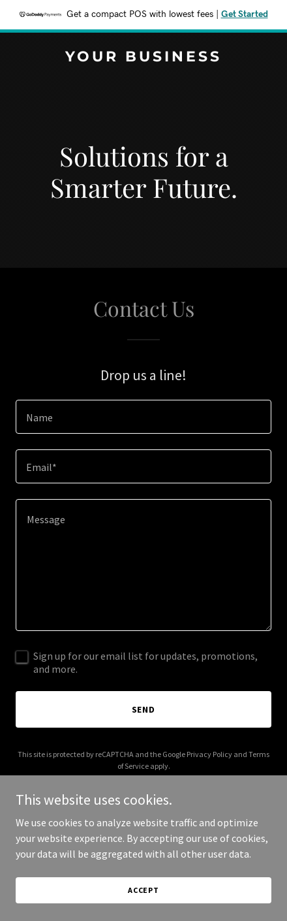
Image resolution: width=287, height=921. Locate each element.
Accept (143, 890)
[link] (143, 57)
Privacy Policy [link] (209, 754)
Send (144, 709)
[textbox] (143, 417)
